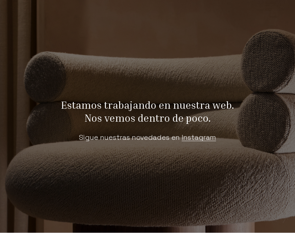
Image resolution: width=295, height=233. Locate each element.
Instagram (199, 137)
